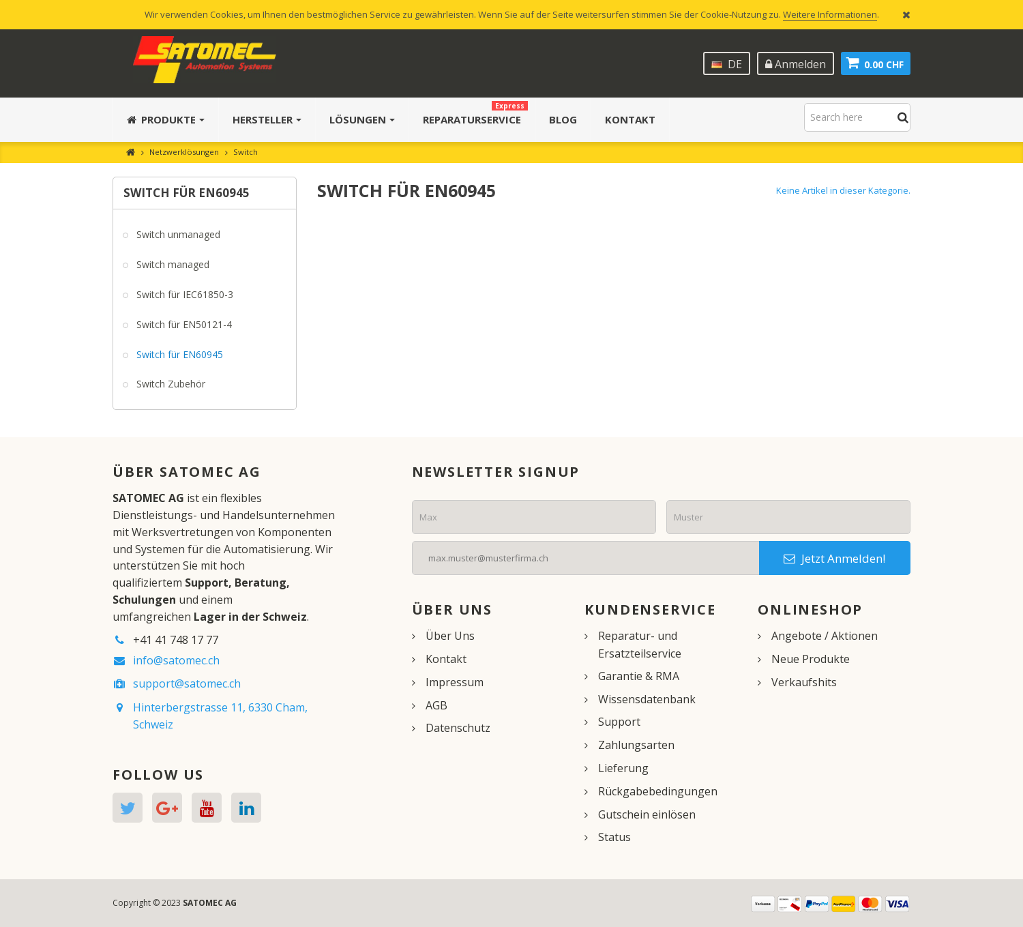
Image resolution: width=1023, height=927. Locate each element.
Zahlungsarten (636, 744)
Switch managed (171, 264)
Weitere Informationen (830, 14)
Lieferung (623, 768)
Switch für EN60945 (178, 354)
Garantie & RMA (638, 675)
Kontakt (446, 658)
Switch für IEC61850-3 (183, 294)
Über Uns (450, 635)
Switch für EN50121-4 (183, 324)
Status (614, 836)
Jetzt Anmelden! (834, 558)
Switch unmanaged (177, 234)
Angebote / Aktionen (824, 635)
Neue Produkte (810, 658)
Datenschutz (458, 727)
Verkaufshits (804, 682)
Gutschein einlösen (647, 814)
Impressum (455, 682)
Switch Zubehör (169, 383)
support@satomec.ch (187, 683)
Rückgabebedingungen (657, 791)
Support (619, 721)
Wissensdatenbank (647, 699)
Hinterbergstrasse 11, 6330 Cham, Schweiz (220, 716)
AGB (436, 705)
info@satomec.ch (176, 660)
